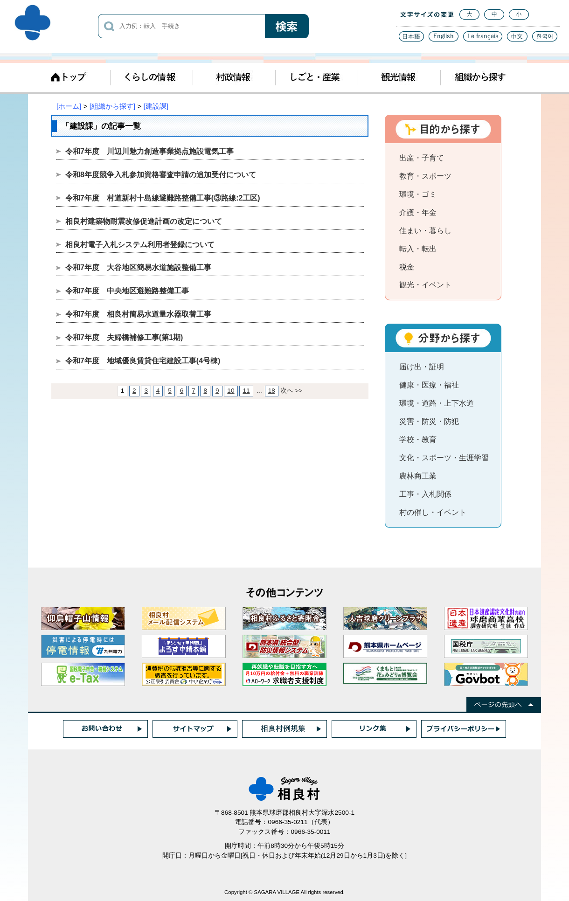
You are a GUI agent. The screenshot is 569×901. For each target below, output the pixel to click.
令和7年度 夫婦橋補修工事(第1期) (124, 337)
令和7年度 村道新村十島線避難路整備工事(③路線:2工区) (162, 198)
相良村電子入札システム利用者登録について (140, 245)
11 (246, 390)
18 (271, 390)
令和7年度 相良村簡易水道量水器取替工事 (138, 314)
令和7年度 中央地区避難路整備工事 (127, 291)
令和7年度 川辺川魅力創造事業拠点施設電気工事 (149, 151)
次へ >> (291, 390)
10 (230, 390)
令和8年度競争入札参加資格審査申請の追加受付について (160, 175)
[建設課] (156, 106)
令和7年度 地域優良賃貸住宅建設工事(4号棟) (142, 361)
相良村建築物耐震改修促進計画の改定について (143, 221)
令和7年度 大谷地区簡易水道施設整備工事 (138, 267)
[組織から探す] (112, 106)
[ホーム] (68, 106)
